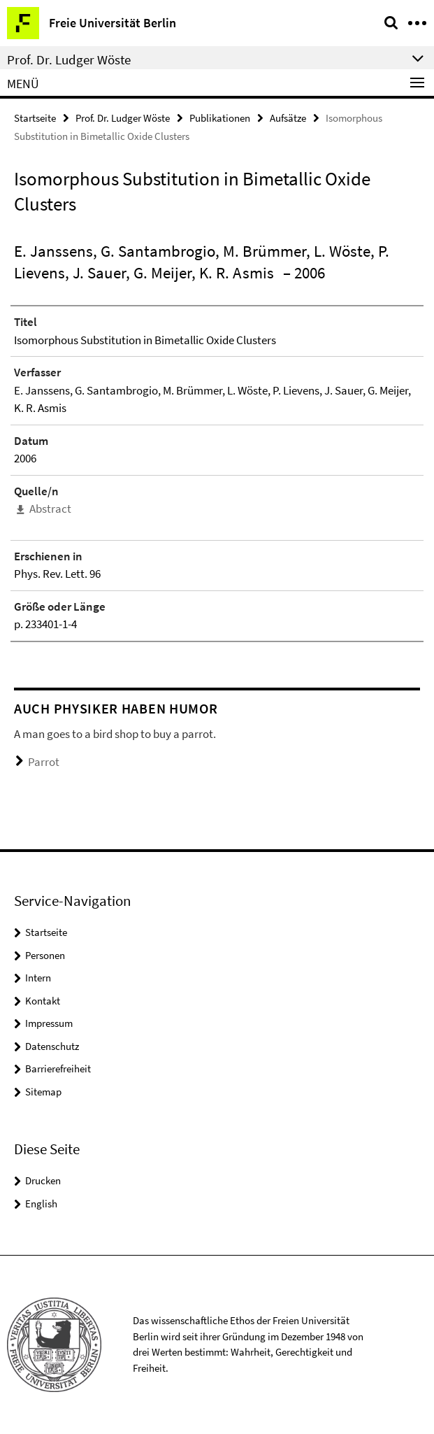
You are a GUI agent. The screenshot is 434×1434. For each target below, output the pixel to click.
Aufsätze (288, 118)
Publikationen (219, 118)
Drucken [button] (43, 1180)
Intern (38, 977)
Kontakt (42, 1000)
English (41, 1203)
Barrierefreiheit (58, 1068)
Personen (45, 955)
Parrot (43, 761)
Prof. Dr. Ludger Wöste (122, 118)
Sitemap (43, 1091)
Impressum (49, 1023)
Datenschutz (52, 1046)
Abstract (50, 508)
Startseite (35, 118)
